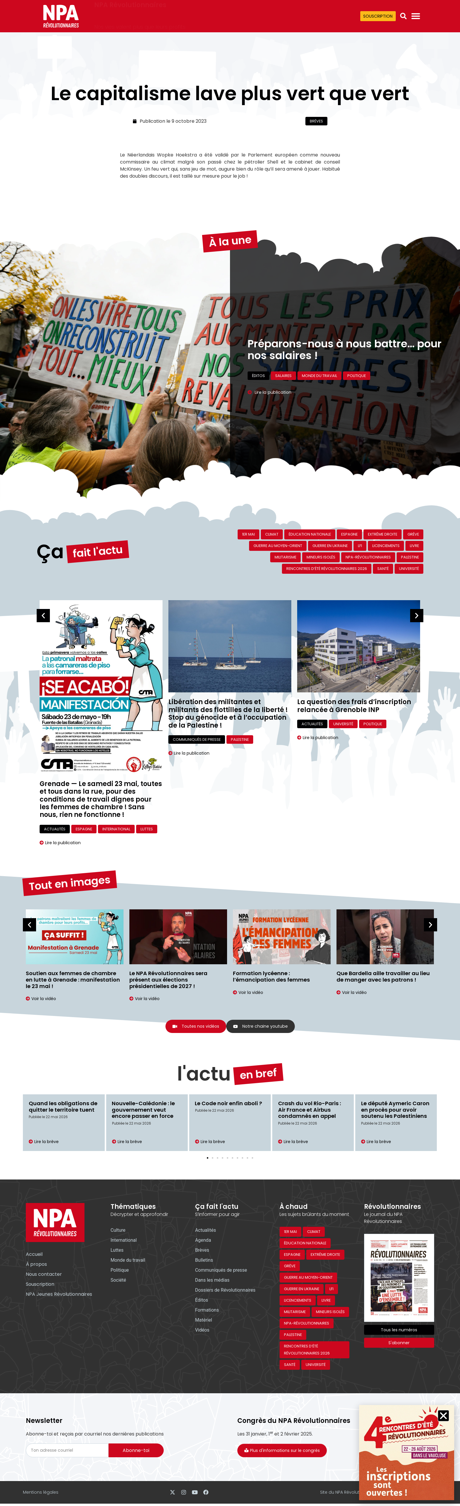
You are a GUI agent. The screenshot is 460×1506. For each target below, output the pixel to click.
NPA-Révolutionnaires (368, 557)
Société (118, 1281)
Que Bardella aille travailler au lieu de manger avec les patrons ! (383, 976)
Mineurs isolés (321, 557)
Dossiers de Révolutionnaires (225, 1291)
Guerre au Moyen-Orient (277, 545)
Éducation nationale (310, 534)
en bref (258, 1058)
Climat (271, 534)
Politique (356, 385)
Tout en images (69, 866)
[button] (403, 16)
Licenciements (386, 545)
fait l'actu (98, 534)
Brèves (316, 121)
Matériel (203, 1321)
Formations (207, 1311)
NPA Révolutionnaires (130, 12)
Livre (414, 545)
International (116, 829)
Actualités (54, 829)
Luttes (147, 829)
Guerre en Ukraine (330, 545)
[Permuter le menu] (415, 16)
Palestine (410, 557)
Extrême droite (382, 534)
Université (409, 568)
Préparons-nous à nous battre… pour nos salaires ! (345, 327)
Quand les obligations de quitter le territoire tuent (63, 1107)
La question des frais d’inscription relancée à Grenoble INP (354, 705)
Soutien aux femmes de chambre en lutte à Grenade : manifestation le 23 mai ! (73, 980)
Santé (383, 568)
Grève (413, 534)
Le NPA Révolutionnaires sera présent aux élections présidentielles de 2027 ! (168, 980)
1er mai (248, 534)
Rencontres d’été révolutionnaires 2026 (326, 568)
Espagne (349, 534)
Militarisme (285, 557)
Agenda (203, 1241)
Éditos (258, 385)
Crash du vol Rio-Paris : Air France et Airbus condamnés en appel (309, 1110)
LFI (360, 545)
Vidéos (202, 1331)
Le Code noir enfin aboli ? (228, 1104)
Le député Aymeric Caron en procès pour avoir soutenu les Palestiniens (395, 1110)
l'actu (204, 1052)
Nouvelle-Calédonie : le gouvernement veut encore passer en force (143, 1110)
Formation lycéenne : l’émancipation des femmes (271, 976)
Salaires (283, 385)
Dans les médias (212, 1281)
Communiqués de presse (197, 739)
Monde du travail (319, 385)
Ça (50, 529)
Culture (118, 1231)
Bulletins (204, 1261)
